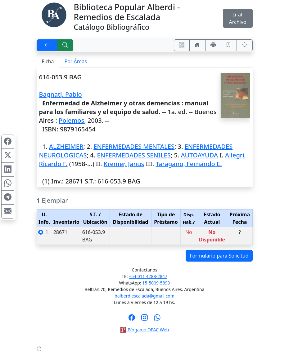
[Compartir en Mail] (7, 211)
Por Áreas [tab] (75, 61)
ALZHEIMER (66, 146)
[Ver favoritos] (245, 45)
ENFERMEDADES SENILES (133, 155)
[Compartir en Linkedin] (7, 169)
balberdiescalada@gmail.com (144, 296)
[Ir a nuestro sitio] (197, 45)
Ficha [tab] (48, 61)
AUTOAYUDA (199, 155)
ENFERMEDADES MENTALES (133, 146)
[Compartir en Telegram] (7, 197)
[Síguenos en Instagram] (144, 319)
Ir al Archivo (237, 18)
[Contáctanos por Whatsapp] (157, 319)
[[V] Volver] (47, 45)
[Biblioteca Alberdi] (54, 14)
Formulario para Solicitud (219, 255)
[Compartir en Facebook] (7, 142)
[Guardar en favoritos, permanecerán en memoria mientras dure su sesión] (229, 45)
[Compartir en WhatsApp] (7, 183)
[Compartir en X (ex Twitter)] (7, 155)
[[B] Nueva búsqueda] (65, 45)
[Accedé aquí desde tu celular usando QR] (182, 45)
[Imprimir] (213, 45)
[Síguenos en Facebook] (131, 319)
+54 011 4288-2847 (148, 276)
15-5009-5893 (156, 283)
